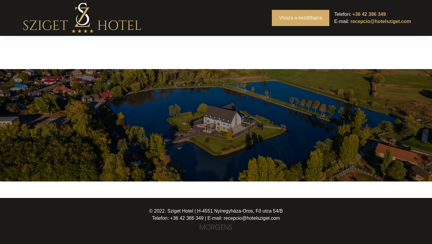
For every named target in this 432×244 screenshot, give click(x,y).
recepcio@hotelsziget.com (381, 21)
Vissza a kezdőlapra (300, 17)
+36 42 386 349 (369, 14)
